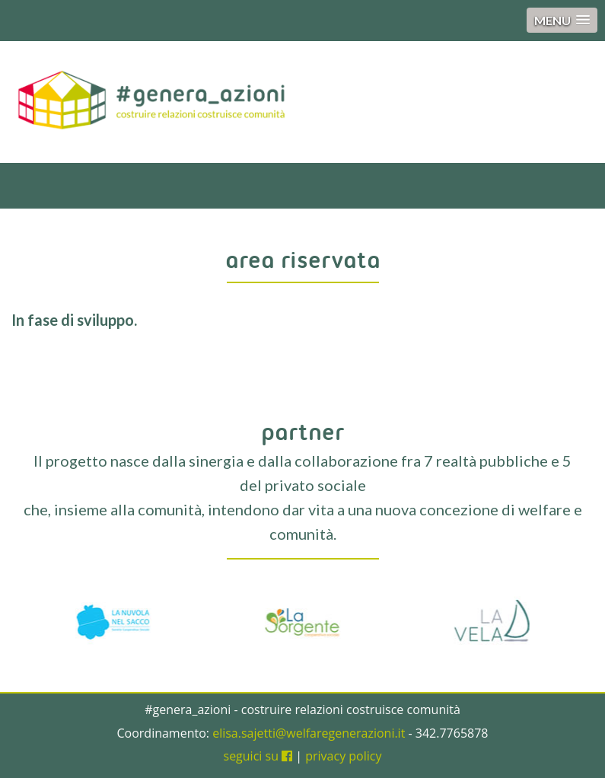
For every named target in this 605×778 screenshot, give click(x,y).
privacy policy (343, 756)
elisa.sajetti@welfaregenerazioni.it (308, 733)
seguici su (258, 756)
